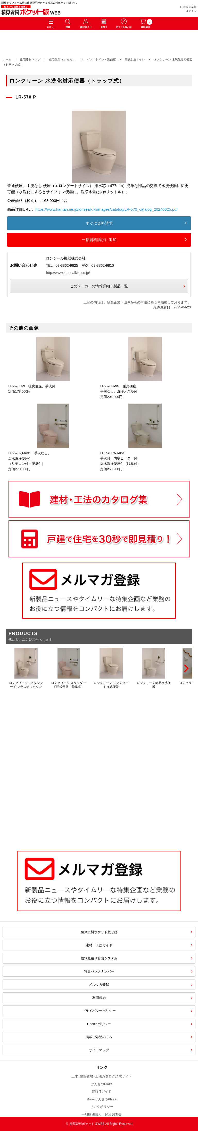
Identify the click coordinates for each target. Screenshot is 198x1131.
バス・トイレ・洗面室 (101, 59)
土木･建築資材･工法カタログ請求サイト (101, 1076)
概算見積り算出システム (99, 958)
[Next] (185, 668)
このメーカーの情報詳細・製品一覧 (99, 286)
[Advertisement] (99, 802)
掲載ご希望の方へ (99, 1037)
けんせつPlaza (102, 1084)
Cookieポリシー (99, 1024)
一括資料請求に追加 (99, 239)
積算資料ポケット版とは (99, 932)
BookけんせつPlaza (101, 1099)
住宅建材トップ (30, 59)
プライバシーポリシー (99, 1011)
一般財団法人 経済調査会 (101, 1114)
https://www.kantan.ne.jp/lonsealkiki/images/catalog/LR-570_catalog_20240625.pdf (106, 209)
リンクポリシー (101, 1107)
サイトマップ (99, 1050)
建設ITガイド (102, 1091)
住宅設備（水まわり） (63, 59)
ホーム (7, 59)
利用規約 (99, 998)
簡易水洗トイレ (135, 59)
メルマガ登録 (99, 984)
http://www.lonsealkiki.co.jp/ (68, 273)
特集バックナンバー (99, 971)
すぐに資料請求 (99, 223)
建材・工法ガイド (99, 945)
